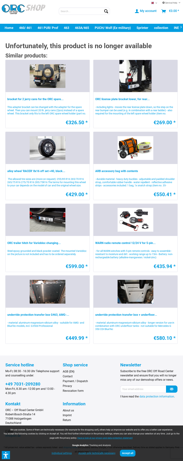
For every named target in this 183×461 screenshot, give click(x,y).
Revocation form (73, 390)
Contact (68, 376)
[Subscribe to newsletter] (171, 389)
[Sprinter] (142, 28)
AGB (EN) (69, 371)
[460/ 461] (25, 28)
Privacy (67, 386)
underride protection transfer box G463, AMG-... (38, 314)
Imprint (67, 415)
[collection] (161, 28)
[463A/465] (82, 28)
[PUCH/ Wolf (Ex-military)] (113, 28)
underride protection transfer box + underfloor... (126, 314)
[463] (66, 28)
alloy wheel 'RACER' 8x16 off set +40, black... (36, 171)
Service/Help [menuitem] (170, 3)
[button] (6, 455)
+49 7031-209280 (22, 384)
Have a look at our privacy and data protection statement (105, 438)
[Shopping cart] (170, 11)
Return (67, 420)
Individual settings (62, 453)
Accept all (127, 453)
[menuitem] (84, 11)
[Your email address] (143, 389)
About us (68, 410)
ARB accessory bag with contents (116, 171)
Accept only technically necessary (96, 453)
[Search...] (84, 11)
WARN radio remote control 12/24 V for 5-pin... (125, 243)
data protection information (156, 396)
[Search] (106, 11)
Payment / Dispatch (75, 381)
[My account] (145, 11)
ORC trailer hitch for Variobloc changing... (34, 243)
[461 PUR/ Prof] (48, 28)
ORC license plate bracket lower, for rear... (122, 99)
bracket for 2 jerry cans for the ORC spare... (35, 99)
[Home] (9, 28)
